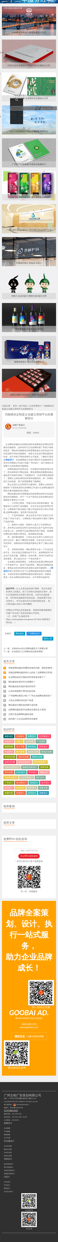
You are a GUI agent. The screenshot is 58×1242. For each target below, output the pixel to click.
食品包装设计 (24, 762)
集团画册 (9, 746)
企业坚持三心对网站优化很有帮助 (27, 651)
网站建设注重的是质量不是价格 (22, 705)
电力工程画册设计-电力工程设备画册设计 (29, 131)
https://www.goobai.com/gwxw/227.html (23, 619)
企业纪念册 (33, 751)
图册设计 (9, 788)
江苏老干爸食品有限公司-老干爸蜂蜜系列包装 (29, 197)
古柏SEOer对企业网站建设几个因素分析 (30, 648)
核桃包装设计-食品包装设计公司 (29, 362)
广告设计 (9, 782)
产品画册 (41, 741)
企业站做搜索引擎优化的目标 (21, 691)
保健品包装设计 (29, 767)
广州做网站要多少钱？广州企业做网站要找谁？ (30, 695)
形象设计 (43, 793)
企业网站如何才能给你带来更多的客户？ (27, 677)
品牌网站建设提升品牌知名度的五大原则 (27, 709)
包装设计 (9, 741)
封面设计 (20, 793)
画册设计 (32, 736)
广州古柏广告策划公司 (12, 1)
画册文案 (43, 788)
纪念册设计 (44, 736)
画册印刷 (9, 793)
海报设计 (34, 782)
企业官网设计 (35, 406)
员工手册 (20, 746)
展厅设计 (40, 777)
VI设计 (19, 741)
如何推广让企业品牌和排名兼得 (22, 719)
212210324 (15, 1120)
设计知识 (23, 406)
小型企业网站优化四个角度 (20, 700)
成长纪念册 (23, 757)
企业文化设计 (11, 777)
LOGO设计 (20, 772)
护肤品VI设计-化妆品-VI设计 (29, 263)
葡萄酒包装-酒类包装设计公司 (29, 329)
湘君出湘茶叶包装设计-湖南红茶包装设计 (29, 395)
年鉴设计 (9, 751)
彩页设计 (32, 788)
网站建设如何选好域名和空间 (21, 686)
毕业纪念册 (10, 757)
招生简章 (20, 751)
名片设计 (45, 782)
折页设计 (43, 746)
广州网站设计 (34, 633)
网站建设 (20, 633)
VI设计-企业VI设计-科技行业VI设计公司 (29, 296)
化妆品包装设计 (12, 767)
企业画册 (29, 741)
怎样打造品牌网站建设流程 (20, 714)
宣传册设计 (21, 782)
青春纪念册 (37, 757)
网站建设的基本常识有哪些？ (21, 682)
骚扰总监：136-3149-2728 (29, 1036)
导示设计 (33, 772)
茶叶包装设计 (40, 762)
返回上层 (48, 638)
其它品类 (9, 772)
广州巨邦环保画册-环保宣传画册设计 (29, 164)
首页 (15, 406)
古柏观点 (20, 736)
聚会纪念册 (46, 751)
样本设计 (20, 788)
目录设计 (32, 793)
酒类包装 (44, 767)
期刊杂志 (32, 746)
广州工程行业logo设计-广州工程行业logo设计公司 (29, 230)
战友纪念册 (10, 762)
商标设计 (9, 460)
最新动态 (9, 736)
